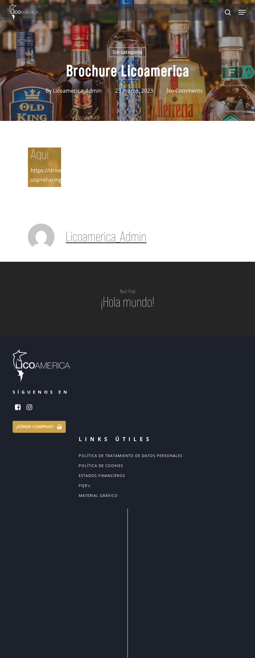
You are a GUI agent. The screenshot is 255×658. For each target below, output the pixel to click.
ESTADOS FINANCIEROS (102, 475)
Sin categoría (127, 52)
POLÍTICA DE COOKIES (101, 465)
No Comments (185, 90)
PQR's (84, 485)
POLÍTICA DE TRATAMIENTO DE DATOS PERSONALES (131, 455)
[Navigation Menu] (242, 12)
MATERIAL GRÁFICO (98, 495)
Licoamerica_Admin (77, 90)
